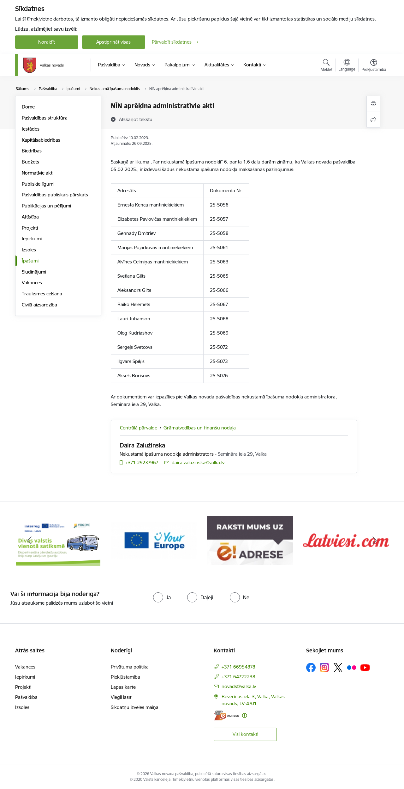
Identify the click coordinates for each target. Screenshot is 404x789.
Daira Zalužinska (142, 445)
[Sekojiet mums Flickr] (351, 667)
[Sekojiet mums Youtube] (365, 667)
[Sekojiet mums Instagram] (324, 667)
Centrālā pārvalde (138, 428)
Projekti (30, 228)
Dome (28, 107)
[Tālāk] (374, 540)
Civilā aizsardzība (39, 305)
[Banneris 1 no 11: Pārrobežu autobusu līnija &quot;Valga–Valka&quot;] (58, 540)
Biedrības (32, 151)
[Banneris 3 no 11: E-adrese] (250, 540)
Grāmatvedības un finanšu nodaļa (199, 428)
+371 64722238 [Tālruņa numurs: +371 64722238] (238, 677)
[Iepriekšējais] (29, 540)
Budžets (30, 162)
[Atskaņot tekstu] (135, 119)
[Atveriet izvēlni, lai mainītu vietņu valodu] (347, 66)
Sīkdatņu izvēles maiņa (134, 707)
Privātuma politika (130, 667)
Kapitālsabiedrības (41, 140)
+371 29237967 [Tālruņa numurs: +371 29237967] (141, 462)
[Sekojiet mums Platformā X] (338, 667)
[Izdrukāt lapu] (373, 104)
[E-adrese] (226, 715)
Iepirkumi (32, 239)
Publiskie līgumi (38, 184)
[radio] (162, 597)
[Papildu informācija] (244, 715)
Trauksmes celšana (42, 294)
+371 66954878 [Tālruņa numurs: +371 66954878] (238, 667)
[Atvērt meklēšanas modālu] (327, 66)
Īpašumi (30, 261)
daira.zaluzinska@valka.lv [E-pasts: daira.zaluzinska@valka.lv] (198, 462)
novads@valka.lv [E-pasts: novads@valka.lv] (239, 686)
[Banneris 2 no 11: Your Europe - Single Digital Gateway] (154, 540)
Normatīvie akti (37, 173)
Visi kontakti (245, 734)
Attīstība (30, 217)
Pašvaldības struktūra (45, 118)
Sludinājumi (34, 272)
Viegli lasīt (121, 697)
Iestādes (30, 129)
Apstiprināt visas (113, 42)
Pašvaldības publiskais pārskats (55, 195)
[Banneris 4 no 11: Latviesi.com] (346, 540)
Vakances (32, 283)
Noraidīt (46, 42)
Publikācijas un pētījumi (46, 206)
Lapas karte (123, 687)
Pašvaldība (26, 697)
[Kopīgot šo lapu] (373, 119)
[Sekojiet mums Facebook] (311, 667)
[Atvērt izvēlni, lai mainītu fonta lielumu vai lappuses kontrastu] (374, 66)
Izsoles (29, 250)
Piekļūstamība (125, 677)
